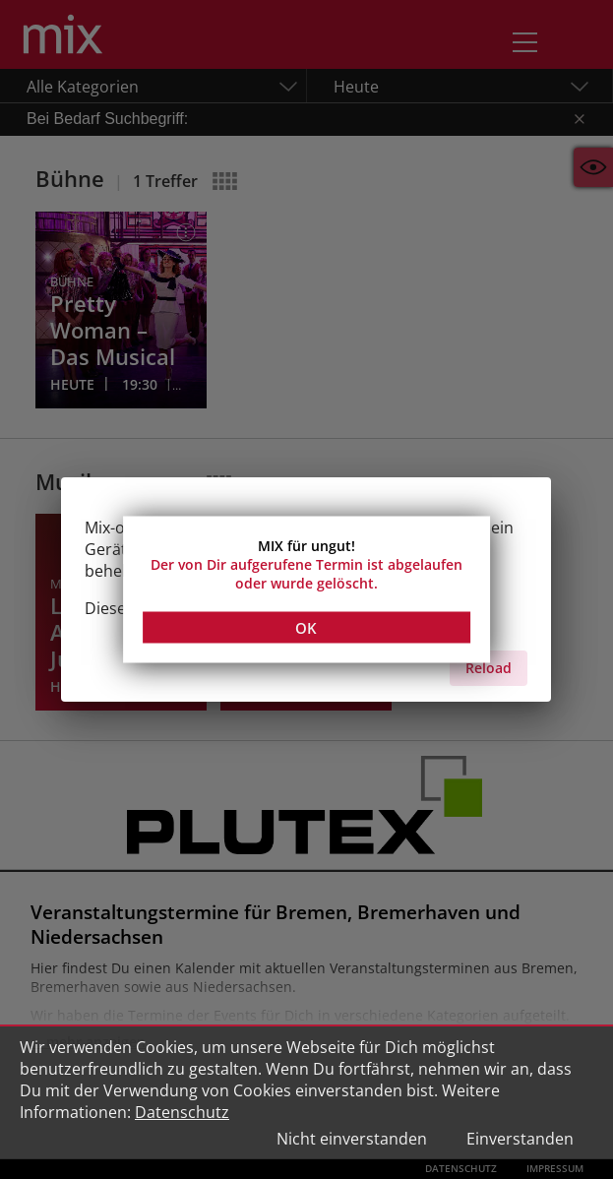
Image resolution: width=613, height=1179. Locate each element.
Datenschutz (182, 1112)
